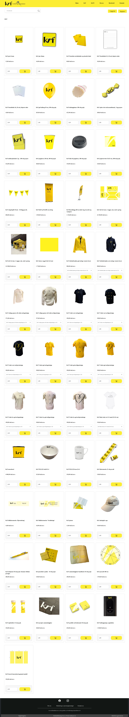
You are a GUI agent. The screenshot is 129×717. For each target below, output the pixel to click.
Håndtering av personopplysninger (65, 706)
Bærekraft (111, 3)
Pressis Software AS (71, 715)
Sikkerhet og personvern (117, 715)
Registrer (122, 11)
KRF (5, 19)
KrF (85, 3)
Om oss (102, 3)
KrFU (92, 3)
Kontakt (122, 3)
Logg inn (112, 11)
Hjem (76, 3)
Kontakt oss (81, 706)
